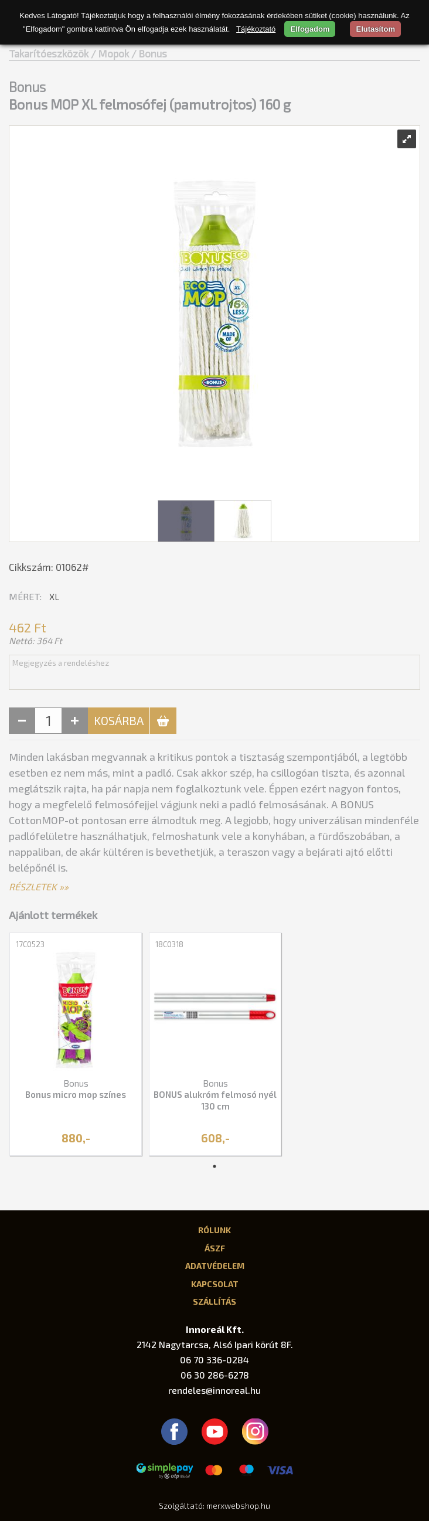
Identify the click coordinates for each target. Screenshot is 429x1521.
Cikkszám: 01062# (49, 567)
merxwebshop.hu (238, 1505)
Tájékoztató (255, 29)
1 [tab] (214, 1166)
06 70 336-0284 (214, 1359)
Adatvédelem (214, 1265)
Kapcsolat (215, 1283)
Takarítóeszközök (48, 53)
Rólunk (214, 1229)
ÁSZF (215, 1248)
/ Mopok (110, 53)
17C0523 (30, 944)
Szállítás (214, 1301)
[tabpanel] (75, 1045)
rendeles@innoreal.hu (214, 1390)
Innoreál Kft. (215, 1329)
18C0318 (169, 944)
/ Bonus (149, 53)
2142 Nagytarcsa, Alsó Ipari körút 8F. (215, 1344)
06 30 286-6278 (215, 1374)
